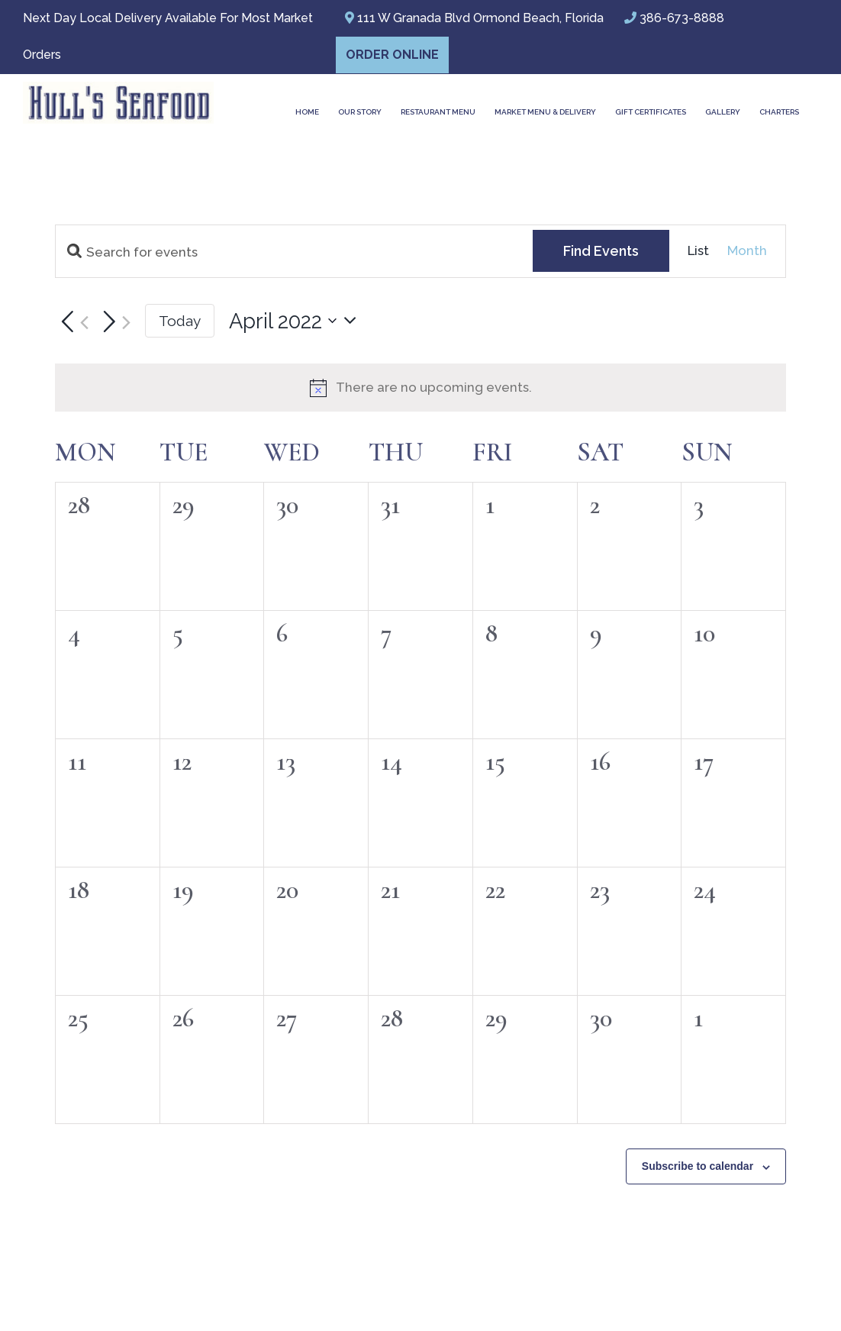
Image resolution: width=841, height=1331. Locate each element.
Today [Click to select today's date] (180, 320)
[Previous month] (72, 322)
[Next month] (113, 322)
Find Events (601, 251)
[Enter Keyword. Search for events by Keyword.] (294, 252)
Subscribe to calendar (697, 1166)
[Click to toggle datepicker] (297, 321)
